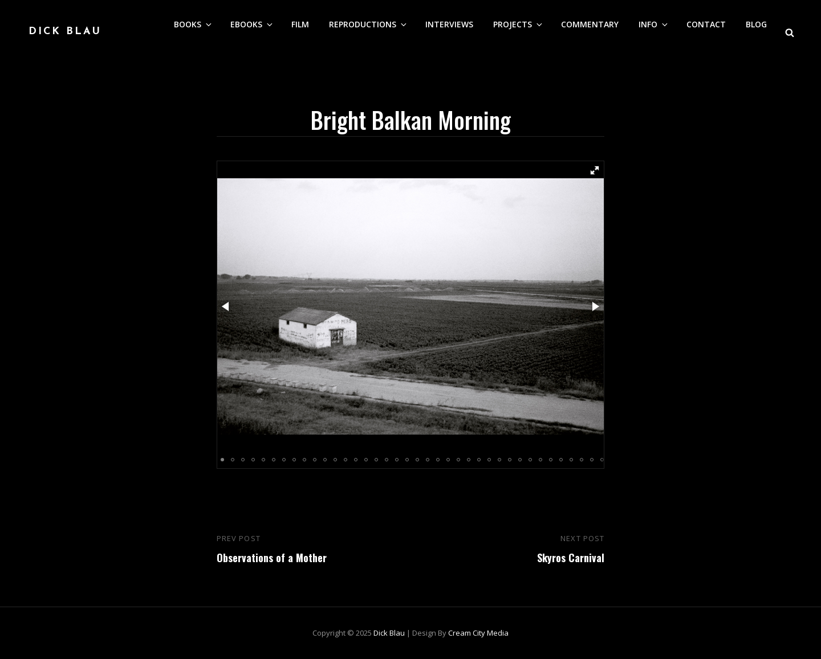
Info (654, 24)
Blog (756, 24)
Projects (518, 24)
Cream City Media (478, 633)
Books (193, 24)
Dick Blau (65, 31)
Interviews (449, 24)
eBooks (252, 24)
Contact (706, 24)
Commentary (590, 24)
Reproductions (368, 24)
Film (300, 24)
